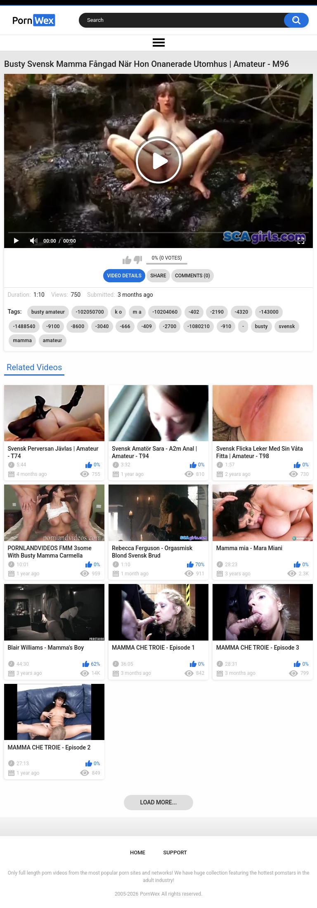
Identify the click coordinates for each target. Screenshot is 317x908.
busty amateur (48, 312)
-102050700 (90, 312)
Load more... (158, 802)
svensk (287, 326)
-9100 (53, 326)
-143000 (269, 312)
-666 (125, 326)
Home (137, 852)
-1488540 (24, 326)
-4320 (241, 312)
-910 (226, 326)
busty (261, 326)
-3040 (102, 326)
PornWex (150, 894)
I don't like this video (137, 260)
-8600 (77, 326)
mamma (22, 340)
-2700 (170, 326)
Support (175, 852)
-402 (194, 312)
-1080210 (198, 326)
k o (118, 312)
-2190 (217, 312)
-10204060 (164, 312)
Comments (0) (192, 276)
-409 (146, 326)
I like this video (127, 260)
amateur (52, 340)
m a (137, 312)
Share (158, 276)
